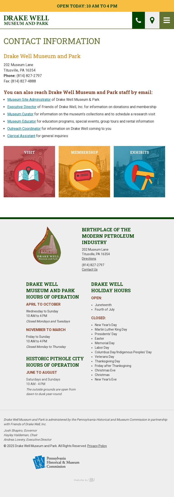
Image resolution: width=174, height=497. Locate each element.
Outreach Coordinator (24, 128)
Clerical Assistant (21, 136)
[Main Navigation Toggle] (166, 20)
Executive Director (21, 107)
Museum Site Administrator (29, 99)
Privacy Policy (97, 446)
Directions (89, 258)
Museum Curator (20, 114)
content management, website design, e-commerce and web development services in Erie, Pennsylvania (87, 479)
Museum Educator (21, 121)
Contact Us (90, 269)
